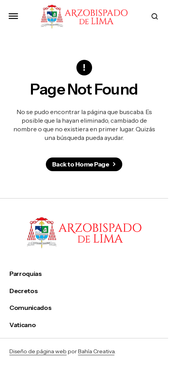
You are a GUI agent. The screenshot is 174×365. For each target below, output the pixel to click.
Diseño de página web (38, 351)
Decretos (23, 291)
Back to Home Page (80, 164)
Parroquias (25, 273)
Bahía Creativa (96, 351)
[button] (13, 16)
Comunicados (30, 307)
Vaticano (22, 325)
